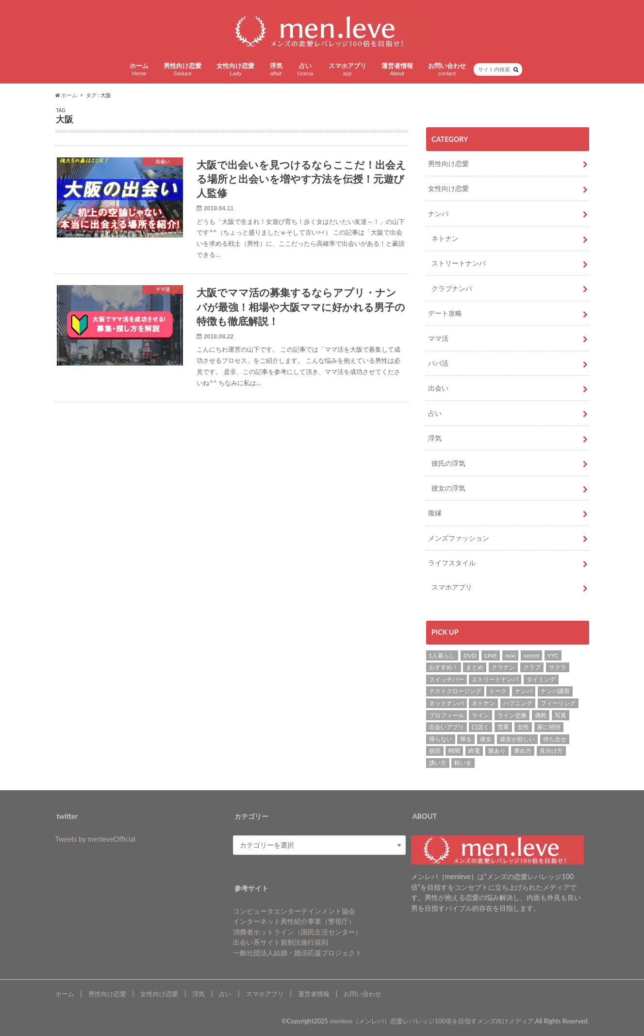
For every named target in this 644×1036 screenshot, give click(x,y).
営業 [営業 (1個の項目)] (503, 726)
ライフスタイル (452, 563)
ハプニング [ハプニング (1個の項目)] (517, 703)
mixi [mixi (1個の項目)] (510, 655)
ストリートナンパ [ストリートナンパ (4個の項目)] (495, 679)
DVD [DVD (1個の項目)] (469, 655)
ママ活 (438, 338)
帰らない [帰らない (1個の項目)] (440, 739)
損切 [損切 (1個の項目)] (435, 750)
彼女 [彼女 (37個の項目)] (486, 739)
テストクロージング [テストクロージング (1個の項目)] (455, 691)
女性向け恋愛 (235, 69)
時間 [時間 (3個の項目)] (454, 750)
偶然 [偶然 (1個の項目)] (540, 715)
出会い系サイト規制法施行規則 (280, 942)
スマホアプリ (347, 69)
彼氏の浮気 (448, 463)
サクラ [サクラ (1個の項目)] (557, 667)
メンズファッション (458, 538)
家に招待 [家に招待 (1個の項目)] (549, 726)
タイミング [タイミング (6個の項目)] (541, 679)
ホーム (139, 69)
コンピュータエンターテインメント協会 (294, 911)
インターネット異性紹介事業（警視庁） (294, 921)
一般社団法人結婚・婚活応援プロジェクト (297, 953)
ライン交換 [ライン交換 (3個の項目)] (512, 715)
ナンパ (438, 213)
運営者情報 (397, 69)
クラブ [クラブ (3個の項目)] (532, 667)
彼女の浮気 (448, 488)
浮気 (276, 69)
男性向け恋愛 (182, 69)
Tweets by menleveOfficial (95, 839)
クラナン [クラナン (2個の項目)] (503, 667)
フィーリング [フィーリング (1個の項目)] (558, 703)
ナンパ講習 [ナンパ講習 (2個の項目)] (555, 691)
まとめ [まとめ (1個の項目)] (474, 667)
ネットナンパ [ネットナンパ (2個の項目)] (446, 703)
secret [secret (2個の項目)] (531, 655)
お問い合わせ (447, 69)
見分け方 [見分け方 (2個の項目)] (551, 750)
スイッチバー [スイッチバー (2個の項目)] (446, 679)
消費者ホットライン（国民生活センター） (297, 932)
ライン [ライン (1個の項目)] (480, 715)
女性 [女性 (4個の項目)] (523, 726)
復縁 (435, 513)
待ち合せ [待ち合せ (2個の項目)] (554, 739)
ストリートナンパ (458, 263)
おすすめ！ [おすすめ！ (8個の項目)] (443, 667)
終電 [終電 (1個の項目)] (474, 750)
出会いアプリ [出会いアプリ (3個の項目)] (446, 726)
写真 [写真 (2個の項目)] (560, 715)
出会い (438, 388)
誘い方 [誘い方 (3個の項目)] (437, 762)
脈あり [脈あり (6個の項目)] (497, 750)
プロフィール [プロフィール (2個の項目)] (446, 715)
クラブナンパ (451, 288)
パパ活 (438, 363)
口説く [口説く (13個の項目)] (480, 726)
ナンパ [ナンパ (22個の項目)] (523, 691)
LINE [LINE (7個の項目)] (490, 655)
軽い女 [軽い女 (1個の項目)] (463, 762)
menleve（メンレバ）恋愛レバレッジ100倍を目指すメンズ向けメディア (432, 1021)
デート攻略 (445, 313)
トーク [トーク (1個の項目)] (498, 691)
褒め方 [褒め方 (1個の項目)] (522, 750)
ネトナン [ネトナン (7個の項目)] (483, 703)
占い (305, 69)
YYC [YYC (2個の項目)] (553, 655)
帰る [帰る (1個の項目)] (466, 739)
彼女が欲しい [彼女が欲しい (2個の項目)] (517, 739)
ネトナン (445, 238)
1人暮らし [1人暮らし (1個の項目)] (442, 655)
